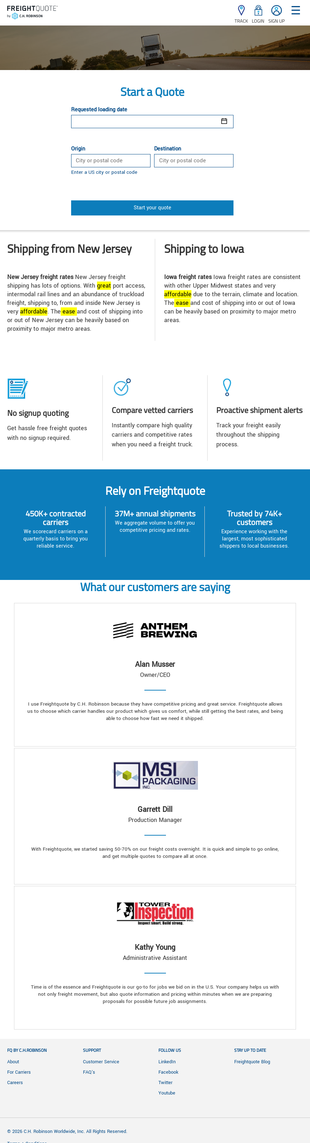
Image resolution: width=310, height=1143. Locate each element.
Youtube (166, 1093)
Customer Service (101, 1062)
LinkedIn (167, 1062)
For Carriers (19, 1072)
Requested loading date (99, 110)
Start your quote (152, 208)
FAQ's (89, 1072)
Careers (15, 1082)
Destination (167, 149)
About (13, 1062)
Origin (78, 149)
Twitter (165, 1082)
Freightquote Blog (252, 1062)
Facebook (168, 1072)
